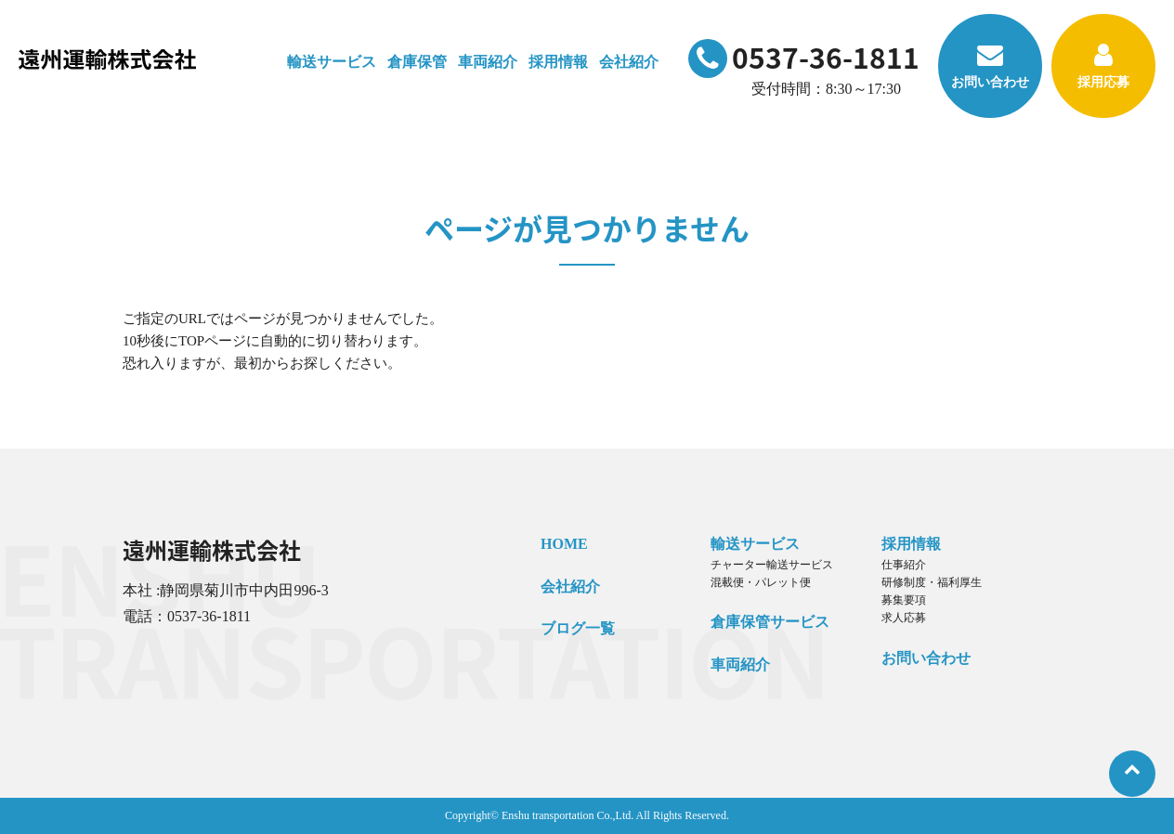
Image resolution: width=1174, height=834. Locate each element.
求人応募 (903, 617)
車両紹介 (487, 62)
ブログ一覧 (578, 628)
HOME (564, 544)
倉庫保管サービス (770, 622)
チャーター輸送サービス (772, 564)
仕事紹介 (903, 564)
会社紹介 (570, 586)
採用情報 (911, 544)
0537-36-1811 (804, 57)
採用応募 (1103, 65)
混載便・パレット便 (761, 582)
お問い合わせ (990, 65)
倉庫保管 (417, 62)
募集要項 (903, 599)
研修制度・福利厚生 (931, 582)
